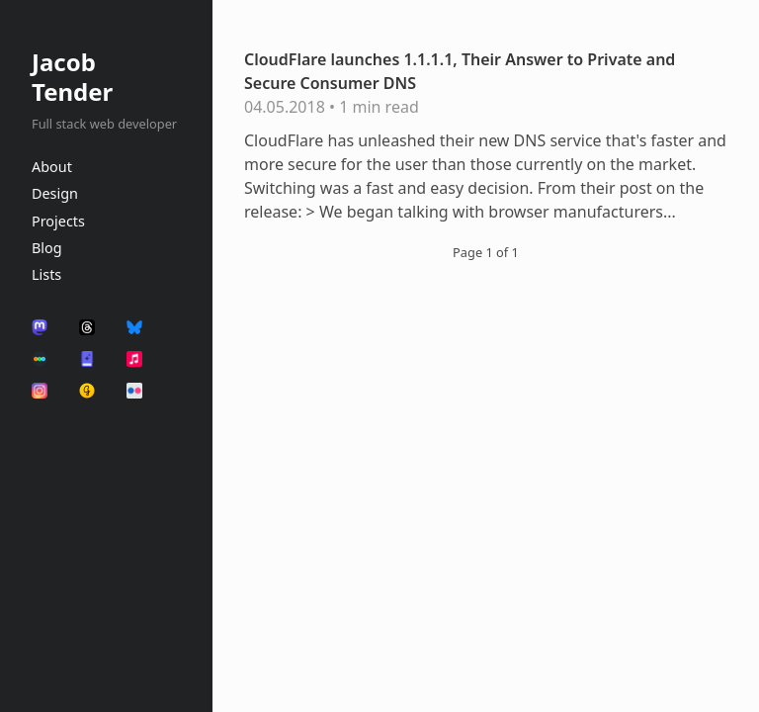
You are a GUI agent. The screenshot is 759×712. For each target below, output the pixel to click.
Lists (46, 274)
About (52, 166)
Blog (47, 247)
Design (55, 193)
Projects (58, 221)
